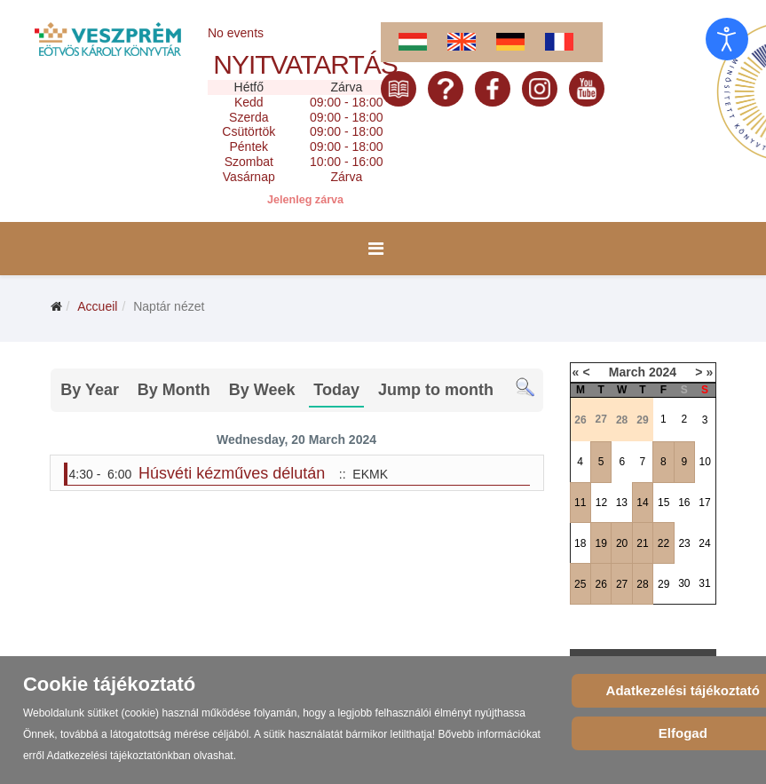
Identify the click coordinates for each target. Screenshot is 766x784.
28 (642, 584)
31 (704, 583)
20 (622, 543)
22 (663, 543)
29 (663, 584)
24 (704, 543)
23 (684, 543)
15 (663, 502)
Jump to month (436, 390)
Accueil (97, 306)
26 (600, 584)
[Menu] (375, 248)
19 (600, 543)
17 (704, 502)
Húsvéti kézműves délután (231, 473)
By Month (174, 390)
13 (622, 502)
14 (642, 502)
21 (642, 543)
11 (580, 502)
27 (622, 584)
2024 (662, 372)
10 (705, 461)
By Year (89, 390)
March (627, 372)
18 (580, 543)
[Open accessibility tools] (727, 39)
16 (684, 502)
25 (580, 584)
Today (336, 390)
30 (684, 583)
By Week (262, 390)
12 (601, 502)
